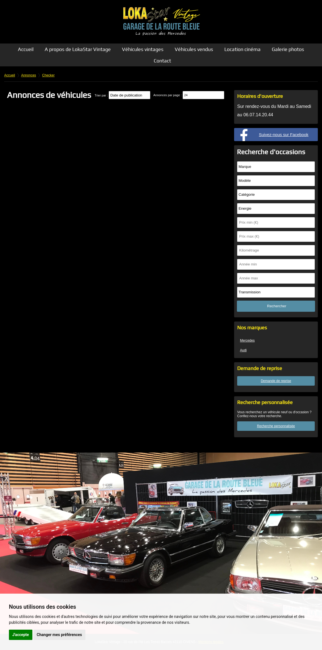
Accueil (25, 49)
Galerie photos (288, 49)
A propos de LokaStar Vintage (78, 49)
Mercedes (247, 340)
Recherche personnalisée (276, 426)
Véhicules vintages (143, 49)
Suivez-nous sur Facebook (284, 134)
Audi (243, 350)
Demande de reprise (276, 381)
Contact (162, 61)
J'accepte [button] (20, 634)
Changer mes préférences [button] (59, 634)
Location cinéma (242, 49)
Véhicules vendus (194, 49)
